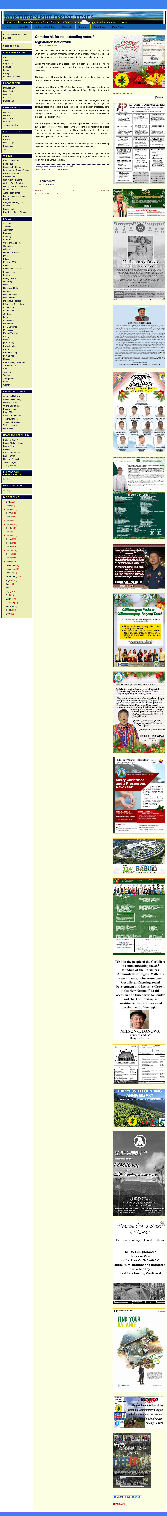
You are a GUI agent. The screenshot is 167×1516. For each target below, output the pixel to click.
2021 (8, 517)
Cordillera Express (11, 453)
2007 (8, 614)
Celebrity (7, 236)
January (9, 606)
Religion (6, 359)
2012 (8, 550)
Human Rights (9, 298)
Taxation (7, 372)
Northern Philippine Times (49, 17)
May (8, 591)
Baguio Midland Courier (13, 443)
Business (7, 233)
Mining (6, 336)
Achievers (7, 227)
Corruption (8, 246)
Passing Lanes (9, 409)
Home (9, 27)
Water (6, 382)
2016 (8, 535)
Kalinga (6, 73)
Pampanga (8, 146)
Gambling (7, 281)
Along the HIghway (11, 396)
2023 (8, 509)
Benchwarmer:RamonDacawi (16, 170)
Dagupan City (9, 88)
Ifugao (6, 70)
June (8, 588)
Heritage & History (11, 288)
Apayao (6, 60)
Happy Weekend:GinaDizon (15, 186)
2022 (8, 513)
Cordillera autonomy (12, 243)
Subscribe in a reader (12, 46)
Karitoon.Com (9, 456)
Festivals (7, 275)
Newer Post (39, 190)
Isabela (6, 115)
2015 (8, 539)
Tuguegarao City (10, 125)
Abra (5, 57)
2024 (8, 505)
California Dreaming (12, 399)
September (11, 576)
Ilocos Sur (7, 94)
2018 (8, 528)
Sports (6, 369)
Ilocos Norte (8, 91)
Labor (5, 317)
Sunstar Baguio (10, 462)
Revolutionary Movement (14, 362)
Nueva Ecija (8, 143)
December (10, 565)
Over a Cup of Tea (11, 406)
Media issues (9, 330)
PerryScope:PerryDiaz (13, 202)
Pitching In (8, 206)
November (10, 569)
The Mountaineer (10, 419)
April (8, 595)
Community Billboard (12, 180)
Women (6, 385)
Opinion (83, 27)
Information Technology (13, 304)
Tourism (6, 375)
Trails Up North (10, 425)
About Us (23, 27)
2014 (8, 543)
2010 (8, 558)
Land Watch (8, 320)
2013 (8, 547)
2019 (8, 524)
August (9, 580)
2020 (8, 520)
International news (11, 311)
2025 (8, 502)
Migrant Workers (10, 333)
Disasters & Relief (11, 252)
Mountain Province (11, 77)
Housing (7, 291)
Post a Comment (46, 184)
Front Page (99, 27)
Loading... (7, 479)
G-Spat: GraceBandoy (13, 183)
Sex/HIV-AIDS (9, 365)
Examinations (9, 272)
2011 (8, 554)
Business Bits (9, 177)
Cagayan (7, 112)
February (10, 603)
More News (118, 27)
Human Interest (10, 294)
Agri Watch (8, 230)
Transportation (9, 378)
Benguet (7, 67)
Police (6, 349)
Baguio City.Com (10, 440)
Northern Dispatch (11, 459)
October (9, 573)
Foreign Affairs (9, 278)
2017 (8, 532)
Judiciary (7, 314)
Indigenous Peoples (12, 301)
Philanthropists (9, 346)
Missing (6, 340)
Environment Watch (12, 269)
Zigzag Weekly (9, 465)
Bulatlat (6, 449)
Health (6, 285)
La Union (7, 97)
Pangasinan (8, 101)
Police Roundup (10, 352)
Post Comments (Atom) (53, 194)
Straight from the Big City (14, 415)
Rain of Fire (8, 412)
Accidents (7, 223)
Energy (6, 265)
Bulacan (6, 139)
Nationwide (64, 169)
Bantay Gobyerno (11, 160)
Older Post (105, 190)
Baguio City (8, 64)
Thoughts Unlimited (11, 422)
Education (7, 259)
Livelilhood (8, 323)
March (9, 599)
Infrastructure (9, 307)
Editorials (67, 27)
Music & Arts (8, 343)
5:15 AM (65, 166)
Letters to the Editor (45, 27)
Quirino (6, 122)
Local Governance (11, 327)
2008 (8, 610)
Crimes (6, 249)
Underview (8, 428)
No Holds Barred (10, 403)
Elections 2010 (9, 262)
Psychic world (9, 356)
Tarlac (6, 149)
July (8, 584)
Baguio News (9, 446)
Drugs (6, 256)
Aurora (6, 136)
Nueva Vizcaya (10, 118)
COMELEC (8, 240)
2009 (8, 562)
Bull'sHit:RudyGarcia (12, 173)
